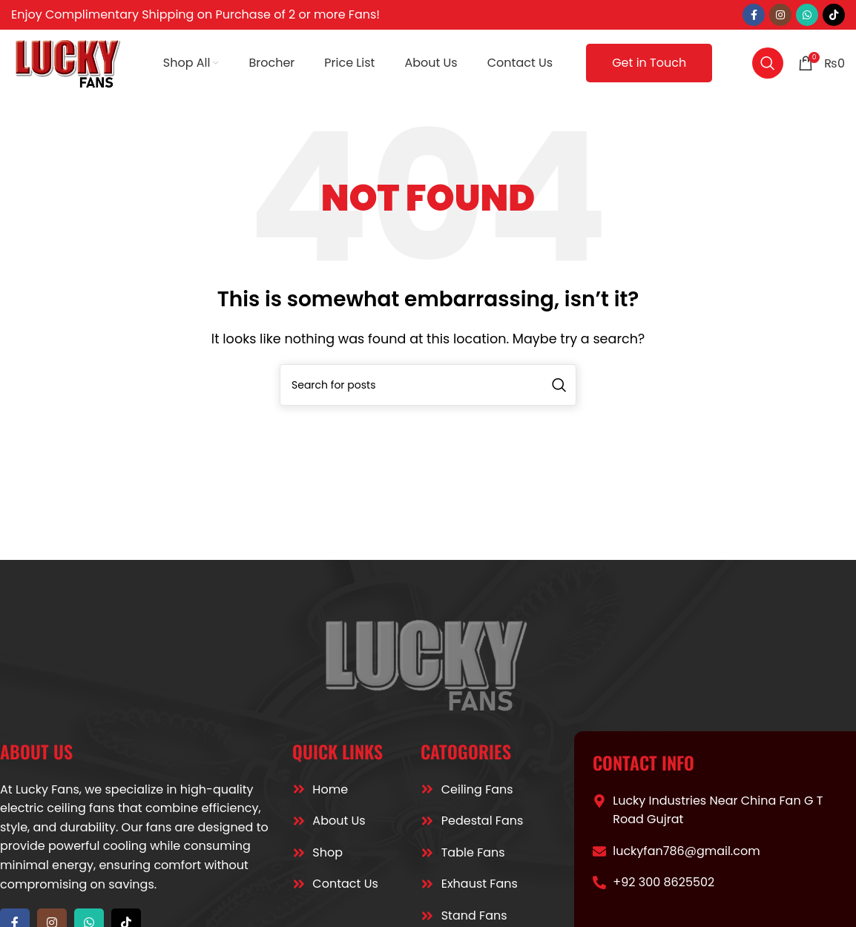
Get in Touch (649, 62)
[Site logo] (69, 61)
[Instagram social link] (780, 15)
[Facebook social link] (754, 15)
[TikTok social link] (834, 15)
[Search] (768, 63)
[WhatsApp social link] (807, 15)
